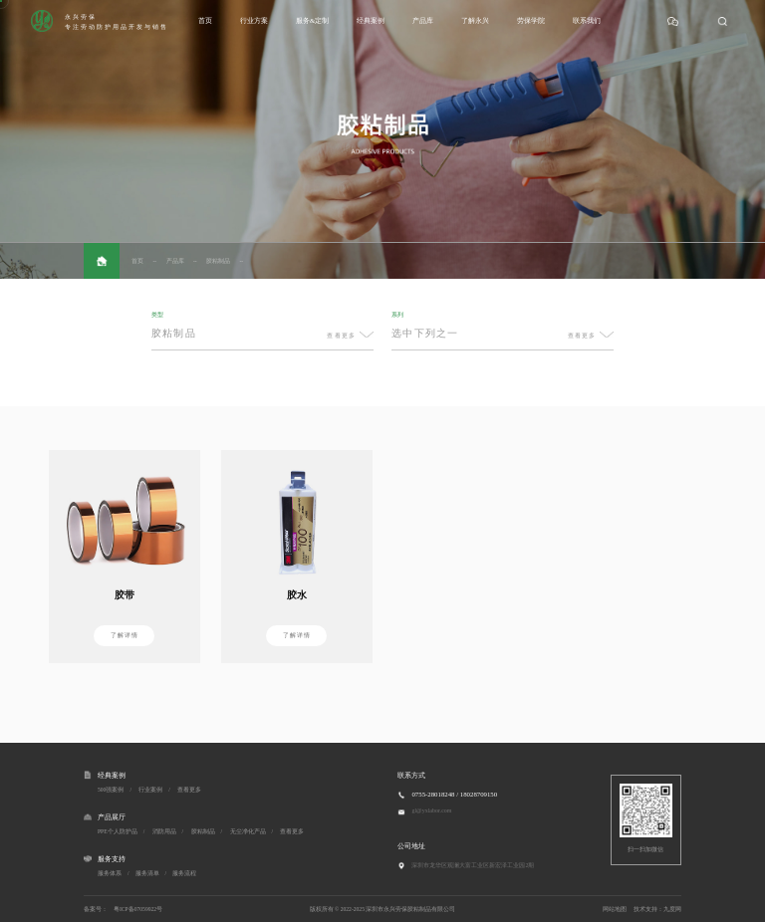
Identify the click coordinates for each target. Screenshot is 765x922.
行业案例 (150, 790)
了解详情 (124, 634)
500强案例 (111, 790)
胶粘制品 (218, 261)
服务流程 (184, 873)
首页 (205, 20)
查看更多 (189, 790)
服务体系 (110, 873)
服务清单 (147, 873)
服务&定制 (312, 20)
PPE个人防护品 (117, 831)
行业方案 (254, 20)
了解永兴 (475, 20)
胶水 (297, 594)
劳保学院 (531, 20)
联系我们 (587, 20)
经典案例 (370, 20)
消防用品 (164, 831)
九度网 (672, 909)
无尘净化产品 (248, 831)
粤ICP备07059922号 (138, 909)
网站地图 (615, 909)
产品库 (422, 20)
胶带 (124, 594)
